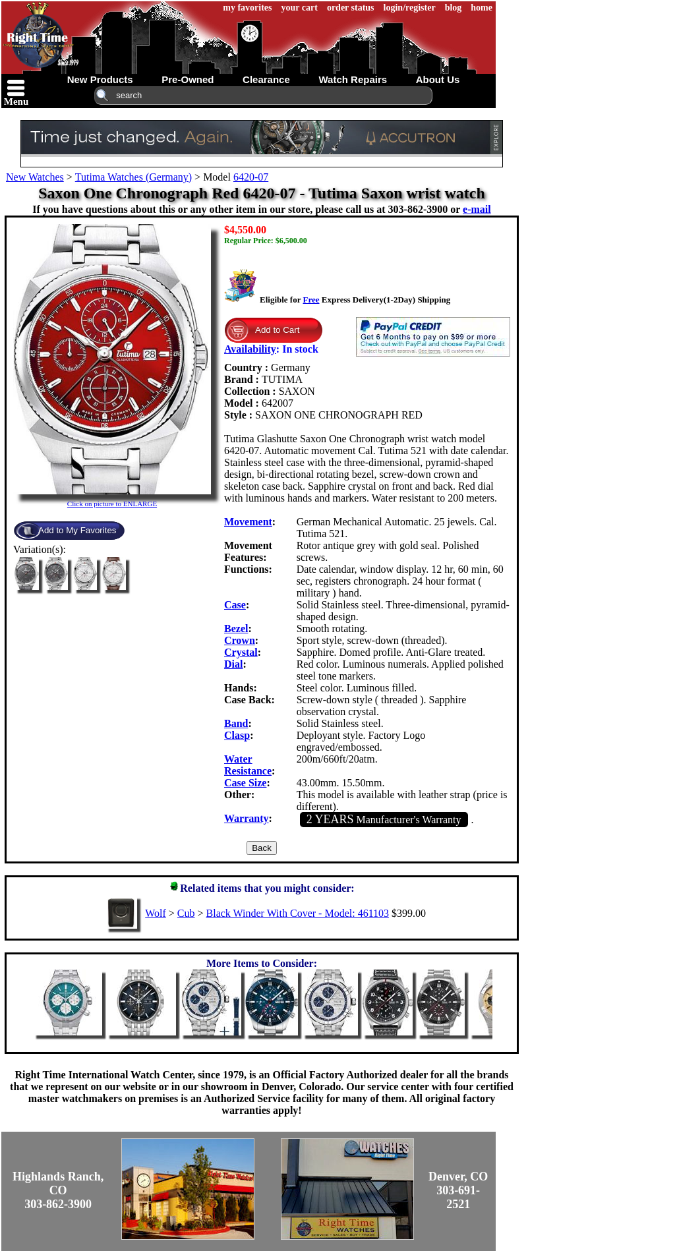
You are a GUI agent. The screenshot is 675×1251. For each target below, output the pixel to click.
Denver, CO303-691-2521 (458, 1190)
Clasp (237, 735)
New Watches (35, 177)
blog (453, 8)
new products (100, 79)
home (481, 8)
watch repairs (352, 79)
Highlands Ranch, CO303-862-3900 (58, 1190)
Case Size (245, 782)
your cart (299, 8)
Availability (250, 349)
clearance (266, 79)
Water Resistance (248, 764)
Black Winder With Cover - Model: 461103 (297, 913)
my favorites (247, 8)
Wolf (155, 913)
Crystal (241, 652)
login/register (410, 8)
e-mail (477, 209)
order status (350, 8)
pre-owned (187, 79)
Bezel (236, 628)
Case (235, 604)
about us (438, 79)
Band (236, 723)
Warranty (246, 818)
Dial (233, 664)
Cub (186, 913)
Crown (239, 640)
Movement (248, 521)
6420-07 (250, 177)
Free (311, 300)
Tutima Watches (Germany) (133, 177)
